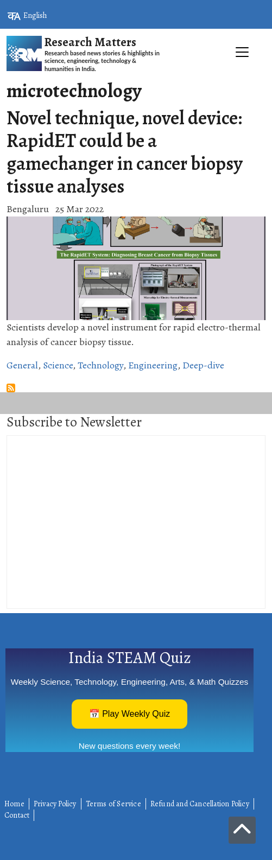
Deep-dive (203, 365)
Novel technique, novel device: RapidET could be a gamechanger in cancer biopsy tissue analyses (125, 152)
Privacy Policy (55, 804)
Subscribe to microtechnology (11, 388)
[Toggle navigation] (136, 76)
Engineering (153, 365)
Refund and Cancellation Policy (199, 804)
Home (14, 804)
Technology (100, 365)
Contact (16, 815)
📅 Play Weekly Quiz (129, 713)
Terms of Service (113, 804)
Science (58, 365)
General (22, 365)
